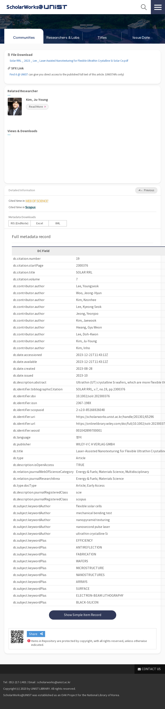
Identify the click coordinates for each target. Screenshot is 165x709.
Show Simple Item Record (82, 615)
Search (144, 7)
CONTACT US (151, 669)
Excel (39, 223)
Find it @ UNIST (19, 74)
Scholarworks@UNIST (36, 7)
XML (57, 223)
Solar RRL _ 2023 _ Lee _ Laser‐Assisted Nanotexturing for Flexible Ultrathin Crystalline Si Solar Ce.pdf (69, 60)
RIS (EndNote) (19, 223)
